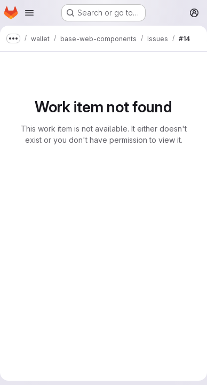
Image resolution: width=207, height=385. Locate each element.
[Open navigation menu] (29, 12)
